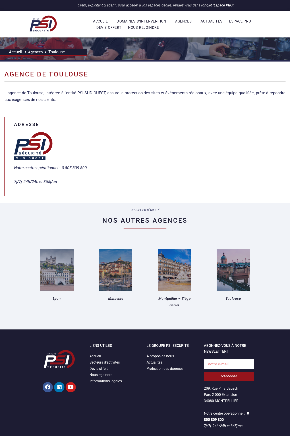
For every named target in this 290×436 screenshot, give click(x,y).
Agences (184, 21)
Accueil (101, 21)
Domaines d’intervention (142, 21)
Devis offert (108, 27)
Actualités (211, 21)
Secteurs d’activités (104, 362)
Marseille (115, 298)
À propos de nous (160, 356)
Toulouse (233, 298)
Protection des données (165, 368)
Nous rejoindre (143, 27)
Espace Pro (241, 21)
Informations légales (105, 381)
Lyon (57, 298)
